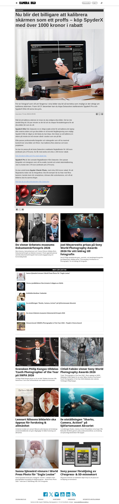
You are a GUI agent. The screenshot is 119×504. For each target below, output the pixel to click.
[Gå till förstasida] (27, 3)
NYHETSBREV (56, 499)
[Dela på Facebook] (97, 114)
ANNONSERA (71, 499)
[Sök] (101, 3)
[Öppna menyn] (16, 2)
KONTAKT (40, 499)
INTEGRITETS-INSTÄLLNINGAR (91, 499)
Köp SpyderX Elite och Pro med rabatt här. (31, 156)
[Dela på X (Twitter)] (99, 114)
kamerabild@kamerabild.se (81, 502)
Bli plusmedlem (86, 3)
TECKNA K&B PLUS (20, 499)
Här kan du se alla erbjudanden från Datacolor (32, 182)
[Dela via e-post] (102, 114)
